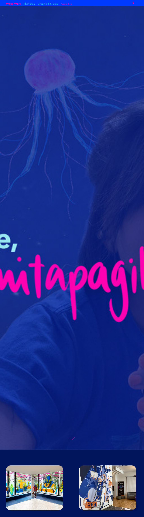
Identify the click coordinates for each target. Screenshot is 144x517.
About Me (66, 3)
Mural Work (13, 3)
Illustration (29, 3)
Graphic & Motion (48, 3)
